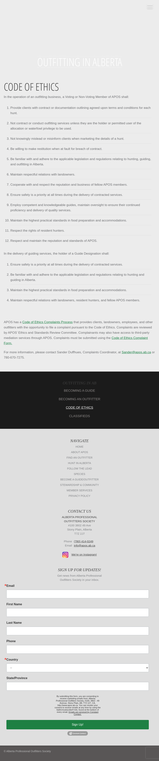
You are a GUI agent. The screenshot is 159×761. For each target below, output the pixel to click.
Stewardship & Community (79, 484)
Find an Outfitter (79, 457)
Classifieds (79, 416)
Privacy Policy (79, 495)
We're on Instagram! (84, 554)
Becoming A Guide (79, 390)
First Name (14, 604)
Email (10, 585)
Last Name (14, 622)
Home (79, 446)
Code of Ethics (79, 407)
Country (12, 659)
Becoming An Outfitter (79, 399)
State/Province (16, 678)
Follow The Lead (79, 468)
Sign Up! (77, 724)
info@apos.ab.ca (84, 545)
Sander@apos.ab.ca (136, 352)
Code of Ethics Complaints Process (47, 322)
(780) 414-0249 (83, 541)
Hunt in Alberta (79, 463)
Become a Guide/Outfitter (79, 479)
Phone (11, 641)
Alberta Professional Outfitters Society (79, 28)
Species (79, 474)
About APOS (79, 452)
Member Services (79, 490)
